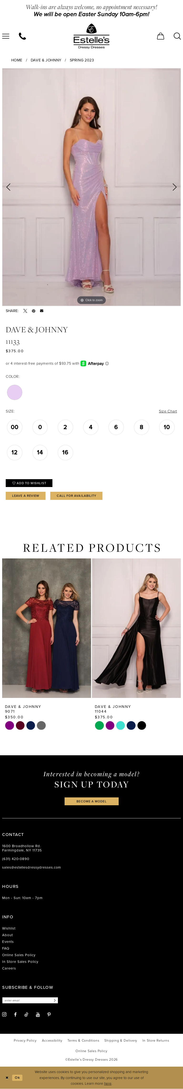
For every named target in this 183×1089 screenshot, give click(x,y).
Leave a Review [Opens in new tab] (25, 495)
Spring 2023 (82, 60)
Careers (9, 968)
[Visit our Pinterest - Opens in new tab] (49, 1014)
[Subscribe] (54, 1000)
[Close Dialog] (7, 1078)
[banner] (91, 36)
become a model (91, 801)
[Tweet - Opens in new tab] (25, 311)
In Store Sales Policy (20, 961)
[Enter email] (30, 1000)
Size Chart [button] (168, 411)
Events (8, 941)
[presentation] (46, 628)
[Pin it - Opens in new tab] (33, 311)
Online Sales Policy (19, 955)
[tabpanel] (91, 187)
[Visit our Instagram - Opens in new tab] (4, 1014)
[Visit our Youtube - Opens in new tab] (38, 1014)
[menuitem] (22, 36)
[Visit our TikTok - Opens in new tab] (26, 1014)
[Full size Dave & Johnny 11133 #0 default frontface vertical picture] (91, 187)
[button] (160, 36)
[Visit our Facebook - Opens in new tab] (15, 1014)
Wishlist (8, 928)
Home (16, 60)
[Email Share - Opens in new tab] (41, 311)
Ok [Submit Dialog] (17, 1077)
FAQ (5, 948)
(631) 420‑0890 (15, 858)
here (108, 1083)
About (7, 935)
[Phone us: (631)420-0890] (22, 36)
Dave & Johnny (46, 60)
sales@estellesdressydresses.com (31, 867)
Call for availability (76, 495)
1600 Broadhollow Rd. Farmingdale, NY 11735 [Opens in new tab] (22, 848)
